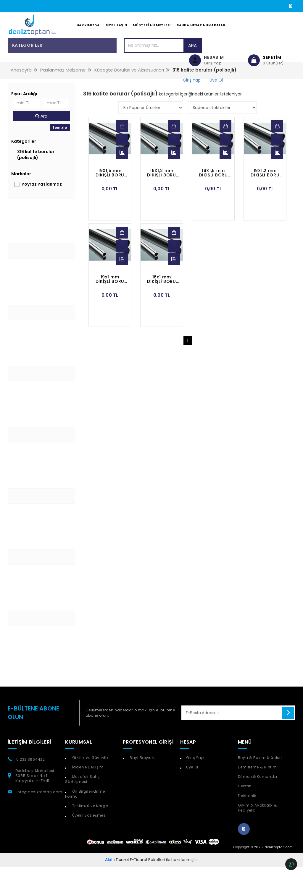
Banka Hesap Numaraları (201, 29)
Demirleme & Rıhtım (257, 776)
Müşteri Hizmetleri (152, 29)
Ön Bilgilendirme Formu (85, 803)
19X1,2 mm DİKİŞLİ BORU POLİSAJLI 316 (265, 182)
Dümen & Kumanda (257, 785)
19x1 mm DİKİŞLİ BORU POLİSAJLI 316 (110, 288)
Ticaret (117, 869)
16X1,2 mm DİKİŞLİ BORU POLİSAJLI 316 (161, 182)
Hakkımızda (88, 29)
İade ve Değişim (87, 776)
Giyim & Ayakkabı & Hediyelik (257, 817)
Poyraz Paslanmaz (42, 193)
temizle (60, 136)
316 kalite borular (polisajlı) (35, 164)
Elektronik (247, 804)
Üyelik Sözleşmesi (89, 824)
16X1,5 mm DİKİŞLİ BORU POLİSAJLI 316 (213, 182)
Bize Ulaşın (116, 29)
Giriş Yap (195, 766)
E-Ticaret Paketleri (147, 869)
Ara (160, 54)
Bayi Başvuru (142, 766)
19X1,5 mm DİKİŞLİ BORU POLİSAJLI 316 (110, 182)
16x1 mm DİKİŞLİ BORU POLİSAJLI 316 (161, 288)
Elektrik (244, 795)
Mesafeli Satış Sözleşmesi (82, 788)
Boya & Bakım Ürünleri (260, 766)
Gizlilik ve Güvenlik (90, 766)
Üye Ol (192, 776)
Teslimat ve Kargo (89, 814)
